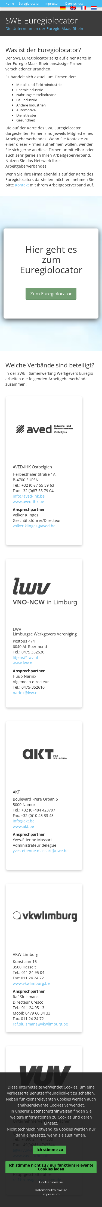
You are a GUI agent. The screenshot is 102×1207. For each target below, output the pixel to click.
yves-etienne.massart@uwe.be (41, 850)
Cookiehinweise (51, 1182)
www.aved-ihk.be (28, 501)
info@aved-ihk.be (29, 496)
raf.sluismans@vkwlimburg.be (40, 1024)
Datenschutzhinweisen (51, 1111)
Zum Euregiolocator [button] (51, 293)
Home (9, 3)
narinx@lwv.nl (26, 692)
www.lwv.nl (23, 662)
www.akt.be (23, 826)
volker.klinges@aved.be (34, 525)
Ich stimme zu (49, 1149)
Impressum (52, 3)
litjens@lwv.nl (25, 657)
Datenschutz (74, 3)
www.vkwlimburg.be (31, 983)
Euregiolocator (29, 3)
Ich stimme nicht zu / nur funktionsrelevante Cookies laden (51, 1167)
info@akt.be (24, 821)
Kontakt (22, 185)
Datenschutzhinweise (51, 1190)
